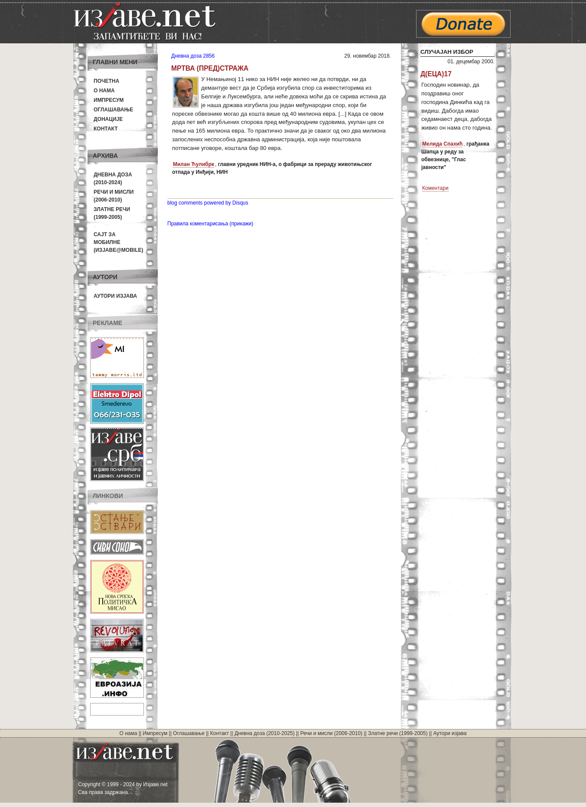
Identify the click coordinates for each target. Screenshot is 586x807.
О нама (104, 91)
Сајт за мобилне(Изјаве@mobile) (118, 242)
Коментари (435, 188)
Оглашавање (113, 110)
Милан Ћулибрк (193, 164)
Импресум (109, 100)
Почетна (106, 81)
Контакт (106, 129)
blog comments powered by (207, 203)
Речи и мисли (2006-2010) (331, 733)
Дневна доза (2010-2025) (264, 733)
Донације (108, 119)
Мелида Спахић (442, 144)
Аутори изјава (115, 296)
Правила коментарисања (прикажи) (210, 224)
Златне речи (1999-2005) (397, 733)
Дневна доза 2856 (193, 56)
